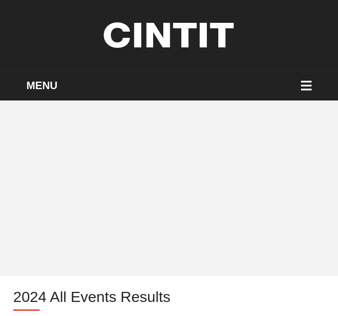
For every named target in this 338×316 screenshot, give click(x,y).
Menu (42, 85)
